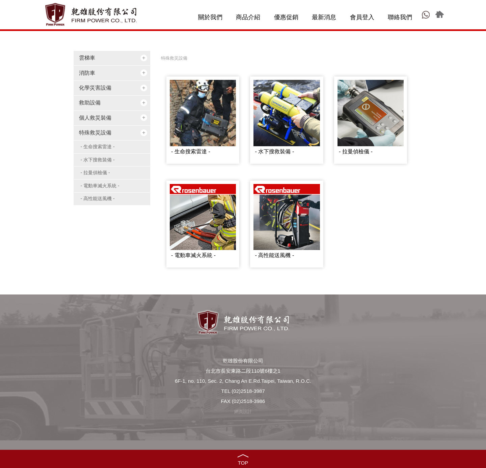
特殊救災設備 (95, 132)
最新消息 (324, 17)
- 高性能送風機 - (98, 198)
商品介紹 (248, 17)
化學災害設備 (95, 88)
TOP (243, 463)
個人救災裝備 (95, 118)
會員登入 (362, 17)
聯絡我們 (400, 17)
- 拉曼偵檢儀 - (95, 172)
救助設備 (90, 102)
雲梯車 (87, 58)
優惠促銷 (286, 17)
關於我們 (210, 17)
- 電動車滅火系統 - (100, 185)
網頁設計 (243, 411)
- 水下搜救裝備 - (98, 159)
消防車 (87, 73)
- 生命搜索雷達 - (98, 146)
